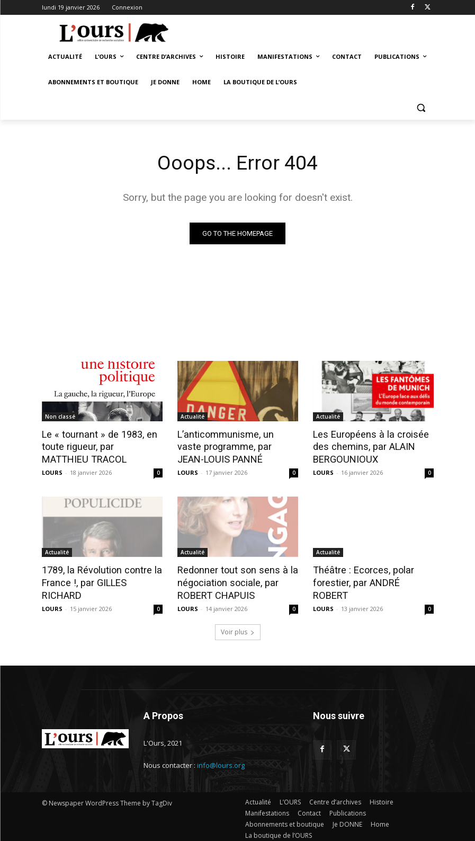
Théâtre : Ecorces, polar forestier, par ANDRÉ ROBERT (370, 574)
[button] (421, 107)
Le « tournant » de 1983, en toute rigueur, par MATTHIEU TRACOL (98, 446)
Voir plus (238, 627)
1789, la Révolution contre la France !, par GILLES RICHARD (100, 574)
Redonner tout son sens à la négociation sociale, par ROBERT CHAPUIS (232, 580)
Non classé (60, 417)
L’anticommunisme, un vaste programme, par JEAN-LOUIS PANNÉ (234, 446)
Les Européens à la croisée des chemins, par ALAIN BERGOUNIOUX (366, 446)
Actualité (192, 417)
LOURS (52, 471)
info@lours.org (221, 761)
